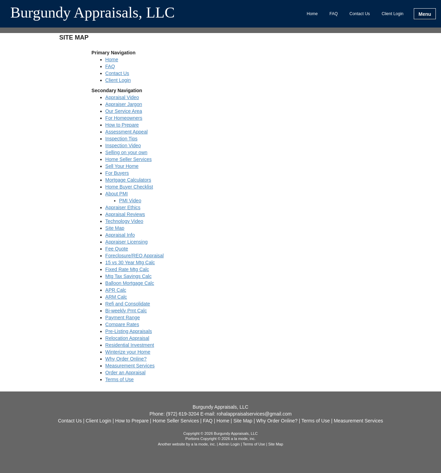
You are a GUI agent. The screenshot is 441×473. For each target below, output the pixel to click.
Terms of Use (119, 379)
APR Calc (115, 290)
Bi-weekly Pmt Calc (126, 310)
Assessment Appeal (126, 132)
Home (312, 13)
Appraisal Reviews (125, 214)
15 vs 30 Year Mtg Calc (130, 262)
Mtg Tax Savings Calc (128, 276)
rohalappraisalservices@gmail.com (254, 414)
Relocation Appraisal (127, 338)
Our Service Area (123, 111)
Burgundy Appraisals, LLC (92, 13)
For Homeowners (123, 118)
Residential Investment (129, 345)
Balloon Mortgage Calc (129, 283)
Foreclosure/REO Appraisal (134, 255)
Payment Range (122, 317)
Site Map (114, 228)
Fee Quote (116, 248)
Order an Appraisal (125, 372)
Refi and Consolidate (127, 304)
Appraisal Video (122, 97)
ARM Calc (116, 297)
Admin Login (229, 444)
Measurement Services (130, 365)
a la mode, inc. (203, 444)
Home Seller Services (128, 159)
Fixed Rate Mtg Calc (127, 269)
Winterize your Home (128, 352)
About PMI (116, 193)
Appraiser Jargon (123, 104)
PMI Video (130, 200)
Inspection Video (123, 145)
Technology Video (124, 221)
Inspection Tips (121, 138)
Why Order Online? (126, 359)
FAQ (333, 13)
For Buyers (117, 173)
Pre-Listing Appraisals (128, 331)
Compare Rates (122, 324)
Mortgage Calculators (128, 180)
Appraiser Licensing (126, 242)
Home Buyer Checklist (129, 187)
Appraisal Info (120, 235)
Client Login (392, 13)
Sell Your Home (122, 166)
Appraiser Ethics (123, 207)
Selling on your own (126, 152)
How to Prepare (122, 125)
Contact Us (359, 13)
